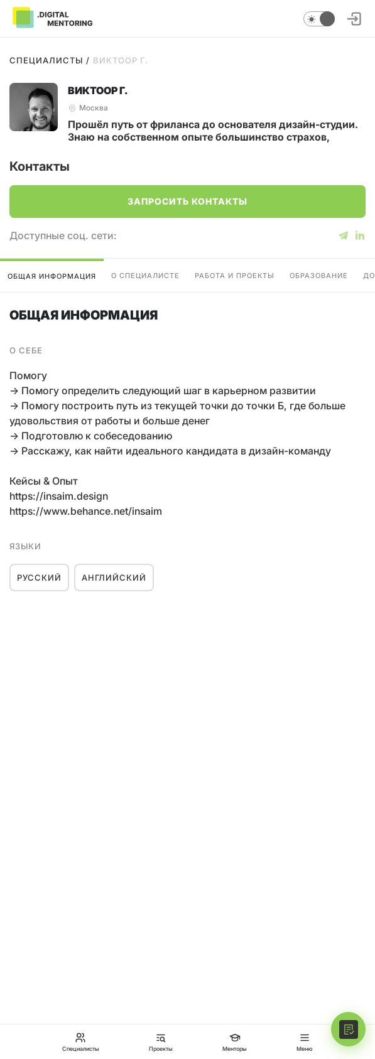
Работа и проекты (234, 275)
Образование (319, 275)
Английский (114, 578)
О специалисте (145, 275)
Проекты (161, 1041)
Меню (304, 1041)
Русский (39, 578)
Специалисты (46, 60)
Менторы (234, 1041)
